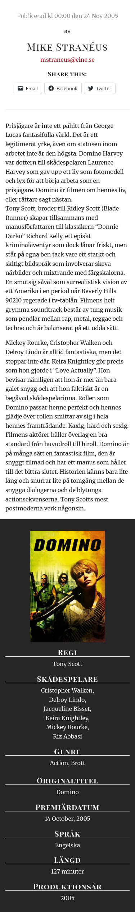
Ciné (23, 12)
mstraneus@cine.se (67, 59)
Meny (120, 12)
